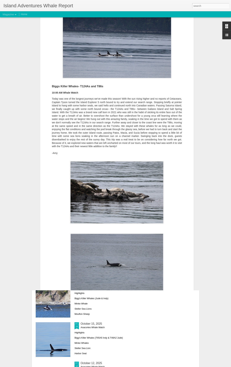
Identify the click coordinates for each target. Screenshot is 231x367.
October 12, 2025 (91, 363)
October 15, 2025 (91, 323)
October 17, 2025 (91, 284)
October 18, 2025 (91, 244)
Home (24, 14)
